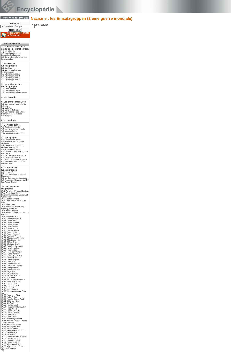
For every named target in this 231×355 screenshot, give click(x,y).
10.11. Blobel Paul (8, 220)
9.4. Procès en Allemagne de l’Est (15, 180)
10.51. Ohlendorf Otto (10, 301)
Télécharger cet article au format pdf (18, 34)
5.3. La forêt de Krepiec (11, 110)
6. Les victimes (8, 120)
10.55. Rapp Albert (9, 309)
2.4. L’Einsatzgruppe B (10, 76)
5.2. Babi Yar (6, 108)
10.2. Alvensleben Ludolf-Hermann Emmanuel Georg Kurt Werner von (14, 195)
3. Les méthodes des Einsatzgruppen (11, 85)
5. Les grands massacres (13, 102)
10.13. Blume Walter (9, 224)
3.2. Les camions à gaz (10, 91)
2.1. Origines (6, 68)
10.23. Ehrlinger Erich (10, 244)
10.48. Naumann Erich (10, 295)
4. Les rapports (8, 97)
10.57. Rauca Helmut (10, 313)
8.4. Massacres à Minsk (11, 149)
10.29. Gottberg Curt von (11, 256)
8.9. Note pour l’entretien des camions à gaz (13, 162)
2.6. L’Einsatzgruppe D (10, 80)
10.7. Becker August (9, 211)
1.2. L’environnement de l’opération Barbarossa (11, 54)
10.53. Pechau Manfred (11, 305)
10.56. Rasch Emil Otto (10, 311)
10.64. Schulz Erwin (9, 328)
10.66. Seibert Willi (9, 332)
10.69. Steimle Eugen (10, 338)
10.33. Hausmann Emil (10, 264)
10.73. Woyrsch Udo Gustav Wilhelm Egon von (12, 347)
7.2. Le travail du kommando (13, 129)
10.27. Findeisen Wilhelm (11, 252)
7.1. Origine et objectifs (10, 127)
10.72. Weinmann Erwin (11, 344)
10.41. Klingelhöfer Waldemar (13, 279)
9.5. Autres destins (8, 182)
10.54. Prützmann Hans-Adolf (13, 307)
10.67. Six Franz (8, 334)
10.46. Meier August (9, 289)
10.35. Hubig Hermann (10, 268)
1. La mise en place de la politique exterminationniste (15, 48)
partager (45, 24)
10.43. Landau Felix (9, 283)
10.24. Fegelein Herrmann (12, 246)
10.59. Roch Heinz (8, 317)
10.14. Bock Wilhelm (9, 226)
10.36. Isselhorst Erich (10, 270)
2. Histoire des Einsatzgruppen (9, 64)
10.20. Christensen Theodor (12, 238)
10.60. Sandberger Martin (11, 319)
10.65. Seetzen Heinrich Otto (13, 330)
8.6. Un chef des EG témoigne (13, 155)
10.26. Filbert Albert (9, 250)
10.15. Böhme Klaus (9, 228)
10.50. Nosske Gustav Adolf (12, 299)
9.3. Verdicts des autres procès (14, 178)
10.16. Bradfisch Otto (10, 230)
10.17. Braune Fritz (9, 232)
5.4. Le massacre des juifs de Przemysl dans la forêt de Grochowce (13, 114)
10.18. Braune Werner (10, 234)
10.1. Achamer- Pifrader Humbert (14, 191)
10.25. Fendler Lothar (10, 248)
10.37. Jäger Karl (8, 271)
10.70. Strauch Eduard (10, 340)
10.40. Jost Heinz (8, 277)
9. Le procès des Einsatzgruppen (9, 169)
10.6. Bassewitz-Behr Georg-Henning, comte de (13, 208)
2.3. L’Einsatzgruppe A (10, 74)
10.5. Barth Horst (8, 205)
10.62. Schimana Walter (11, 325)
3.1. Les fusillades (8, 89)
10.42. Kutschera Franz (11, 281)
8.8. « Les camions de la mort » (14, 159)
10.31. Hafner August (10, 260)
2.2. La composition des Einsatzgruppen (11, 71)
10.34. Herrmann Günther (11, 266)
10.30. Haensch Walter (10, 258)
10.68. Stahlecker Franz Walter (14, 336)
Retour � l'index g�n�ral (15, 18)
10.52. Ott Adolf (7, 303)
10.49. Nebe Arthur (9, 297)
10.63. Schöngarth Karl (10, 326)
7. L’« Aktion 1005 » (10, 125)
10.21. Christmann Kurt (10, 240)
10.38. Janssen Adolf (9, 273)
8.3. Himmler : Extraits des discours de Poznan (12, 147)
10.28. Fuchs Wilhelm (10, 254)
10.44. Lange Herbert (10, 285)
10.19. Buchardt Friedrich (11, 236)
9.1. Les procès (7, 172)
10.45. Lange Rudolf (9, 287)
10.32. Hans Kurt (8, 262)
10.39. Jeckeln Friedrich (11, 275)
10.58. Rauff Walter (9, 315)
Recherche (15, 23)
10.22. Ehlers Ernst (9, 242)
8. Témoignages (9, 137)
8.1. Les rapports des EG (11, 140)
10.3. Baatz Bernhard (10, 199)
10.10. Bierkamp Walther (11, 218)
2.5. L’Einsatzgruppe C (10, 78)
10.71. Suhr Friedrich (10, 342)
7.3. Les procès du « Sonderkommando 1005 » (12, 132)
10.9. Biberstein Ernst (10, 216)
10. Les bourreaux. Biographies (10, 187)
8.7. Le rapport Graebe (10, 157)
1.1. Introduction (8, 51)
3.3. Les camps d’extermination (14, 93)
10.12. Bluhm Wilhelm (10, 222)
